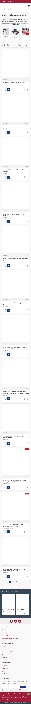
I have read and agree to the (12, 690)
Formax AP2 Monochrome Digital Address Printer (15, 259)
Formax (5, 79)
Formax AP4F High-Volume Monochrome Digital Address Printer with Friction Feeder (16, 392)
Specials (15, 591)
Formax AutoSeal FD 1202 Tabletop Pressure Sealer (13, 436)
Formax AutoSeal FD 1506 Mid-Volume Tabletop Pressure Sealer (14, 525)
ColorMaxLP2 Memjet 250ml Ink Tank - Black (14, 83)
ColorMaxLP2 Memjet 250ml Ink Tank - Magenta (14, 170)
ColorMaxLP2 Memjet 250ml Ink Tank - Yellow (14, 214)
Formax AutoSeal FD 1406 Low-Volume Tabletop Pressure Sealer (14, 481)
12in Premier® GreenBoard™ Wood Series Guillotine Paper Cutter (8, 608)
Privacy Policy (6, 700)
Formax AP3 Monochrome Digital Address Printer (15, 303)
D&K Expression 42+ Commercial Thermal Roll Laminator (23, 608)
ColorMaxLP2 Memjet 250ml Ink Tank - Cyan (16, 127)
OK (28, 694)
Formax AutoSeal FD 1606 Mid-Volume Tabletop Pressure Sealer (14, 569)
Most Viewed (6, 591)
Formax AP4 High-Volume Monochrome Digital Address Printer (15, 348)
